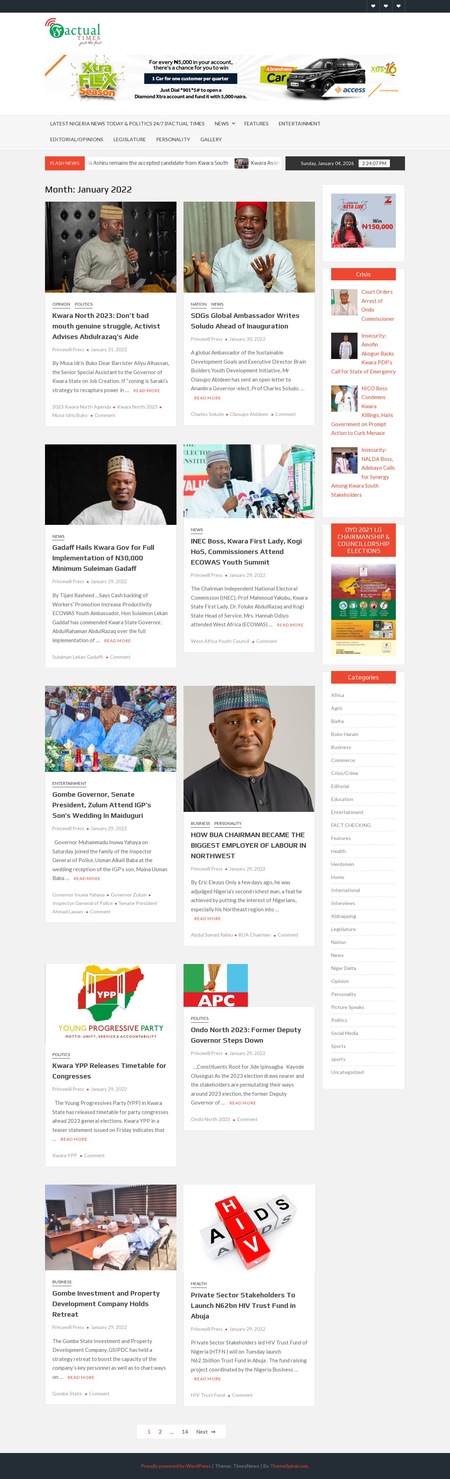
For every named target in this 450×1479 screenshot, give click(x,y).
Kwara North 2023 (137, 407)
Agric (337, 708)
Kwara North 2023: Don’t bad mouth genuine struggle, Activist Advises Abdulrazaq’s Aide (106, 325)
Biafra (337, 721)
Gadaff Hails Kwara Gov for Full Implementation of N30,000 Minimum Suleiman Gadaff (103, 557)
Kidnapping (343, 916)
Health (199, 1283)
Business (200, 823)
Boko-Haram (344, 734)
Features (256, 123)
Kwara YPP (64, 1155)
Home (337, 877)
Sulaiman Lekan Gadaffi (77, 657)
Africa (337, 695)
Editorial (340, 786)
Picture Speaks (347, 1007)
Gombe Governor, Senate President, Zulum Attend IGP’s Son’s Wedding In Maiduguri (101, 804)
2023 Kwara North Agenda (81, 407)
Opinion (61, 304)
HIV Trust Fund (208, 1395)
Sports (338, 1046)
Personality (173, 139)
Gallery (211, 139)
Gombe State (67, 1393)
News (222, 123)
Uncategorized (347, 1072)
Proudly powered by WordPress (176, 1466)
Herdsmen (342, 864)
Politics (83, 304)
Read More (147, 390)
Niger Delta (343, 968)
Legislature (130, 139)
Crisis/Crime (344, 773)
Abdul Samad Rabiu (212, 935)
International (345, 890)
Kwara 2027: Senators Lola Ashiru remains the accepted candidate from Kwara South (138, 163)
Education (342, 799)
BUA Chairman (255, 935)
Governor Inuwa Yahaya (78, 895)
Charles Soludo (207, 414)
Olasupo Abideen (249, 414)
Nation (199, 304)
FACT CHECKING (351, 825)
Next (202, 1431)
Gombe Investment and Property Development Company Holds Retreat (106, 1303)
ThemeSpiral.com (289, 1466)
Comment (105, 415)
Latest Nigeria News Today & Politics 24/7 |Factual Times (127, 123)
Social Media (344, 1033)
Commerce (343, 760)
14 (185, 1431)
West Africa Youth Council (220, 641)
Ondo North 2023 (210, 1119)
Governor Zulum (129, 895)
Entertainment (300, 123)
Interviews (343, 903)
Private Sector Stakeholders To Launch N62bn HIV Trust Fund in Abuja (243, 1305)
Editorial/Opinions (76, 139)
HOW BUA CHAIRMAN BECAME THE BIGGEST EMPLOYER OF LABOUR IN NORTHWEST (248, 845)
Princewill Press (68, 349)
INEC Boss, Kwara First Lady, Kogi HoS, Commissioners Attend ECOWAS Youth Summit (246, 551)
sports (338, 1059)
